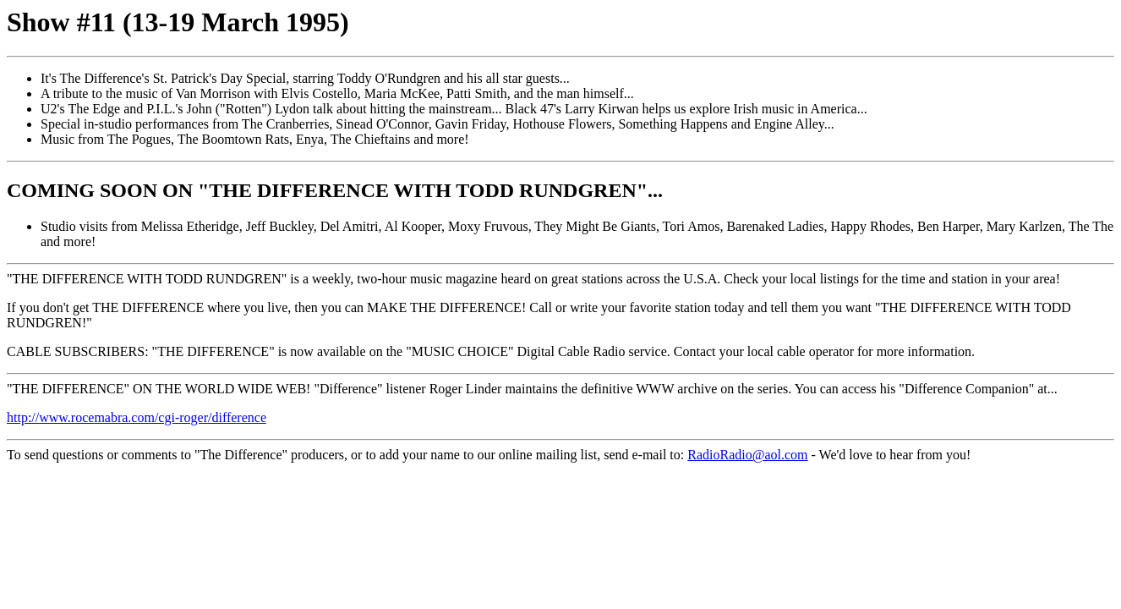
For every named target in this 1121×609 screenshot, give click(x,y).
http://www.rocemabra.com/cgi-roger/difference (136, 417)
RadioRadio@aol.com (747, 454)
